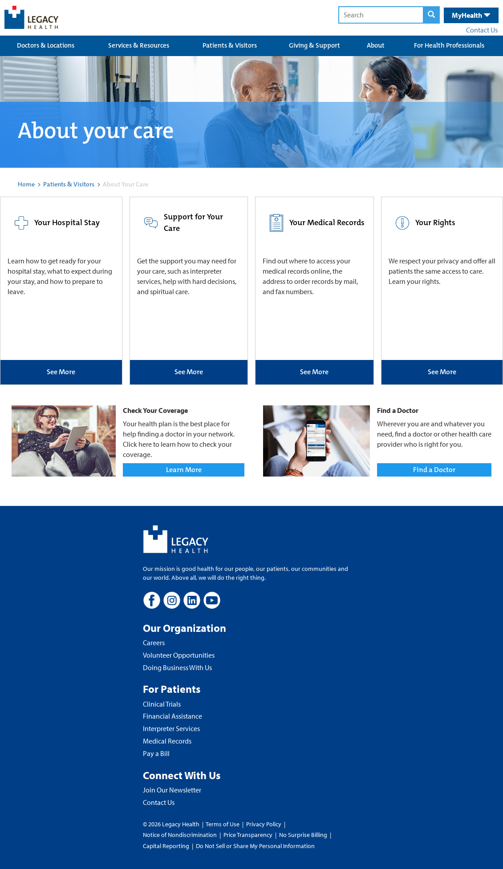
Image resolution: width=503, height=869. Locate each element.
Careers (154, 642)
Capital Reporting (166, 846)
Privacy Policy (263, 824)
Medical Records (167, 740)
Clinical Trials (162, 703)
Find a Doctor (434, 469)
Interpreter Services (171, 728)
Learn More (184, 469)
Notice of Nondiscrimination (180, 835)
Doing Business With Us (177, 667)
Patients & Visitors (230, 45)
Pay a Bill (156, 753)
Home (26, 184)
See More (61, 371)
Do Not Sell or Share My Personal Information (255, 846)
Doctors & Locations (45, 45)
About (376, 45)
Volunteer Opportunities (179, 655)
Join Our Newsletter (172, 789)
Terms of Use (223, 824)
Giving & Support (314, 45)
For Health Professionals (449, 45)
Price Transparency (247, 835)
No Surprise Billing (303, 835)
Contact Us (482, 29)
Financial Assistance (172, 715)
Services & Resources (138, 45)
